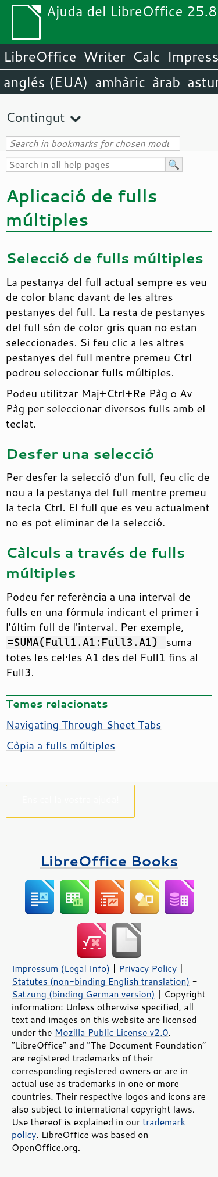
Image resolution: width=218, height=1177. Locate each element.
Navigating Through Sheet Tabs (83, 724)
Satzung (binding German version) (83, 994)
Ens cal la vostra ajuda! (70, 799)
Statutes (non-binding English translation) (101, 981)
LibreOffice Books (109, 861)
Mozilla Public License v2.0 (112, 1032)
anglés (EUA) (45, 82)
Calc (146, 56)
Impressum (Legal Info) (61, 968)
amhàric (120, 82)
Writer (104, 56)
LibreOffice (39, 56)
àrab (166, 82)
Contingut (35, 117)
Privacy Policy (148, 968)
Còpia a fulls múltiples (60, 745)
